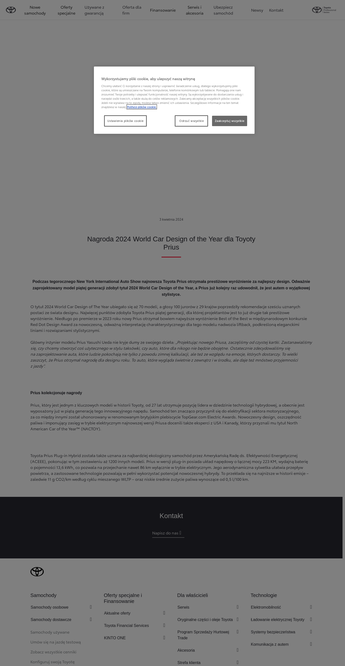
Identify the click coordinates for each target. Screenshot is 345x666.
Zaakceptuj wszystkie (229, 121)
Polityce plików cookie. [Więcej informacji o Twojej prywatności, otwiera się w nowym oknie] (141, 107)
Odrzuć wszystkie (191, 121)
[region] (174, 100)
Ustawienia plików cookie (125, 121)
